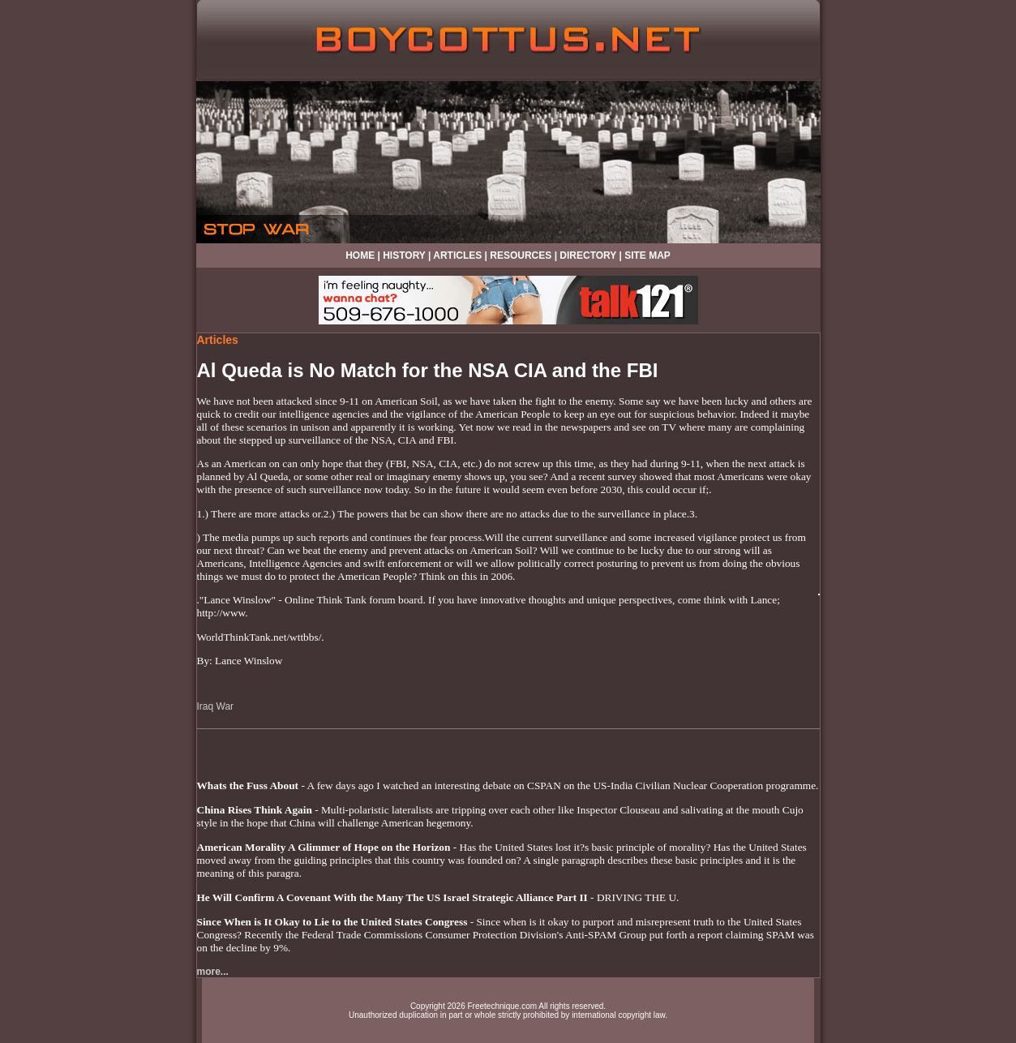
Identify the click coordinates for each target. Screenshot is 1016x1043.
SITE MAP (647, 255)
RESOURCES (520, 255)
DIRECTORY (587, 255)
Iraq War (215, 706)
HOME (360, 255)
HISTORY (404, 255)
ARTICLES (457, 255)
